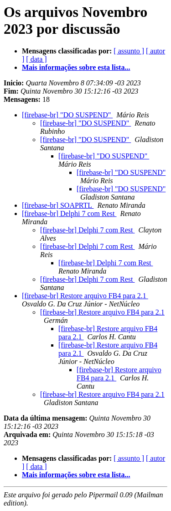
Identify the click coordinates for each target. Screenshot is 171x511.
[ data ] (36, 59)
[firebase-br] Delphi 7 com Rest (69, 213)
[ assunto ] (129, 51)
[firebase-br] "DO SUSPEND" (67, 115)
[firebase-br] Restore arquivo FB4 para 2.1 (85, 296)
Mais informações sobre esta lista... (76, 67)
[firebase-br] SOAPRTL (58, 205)
